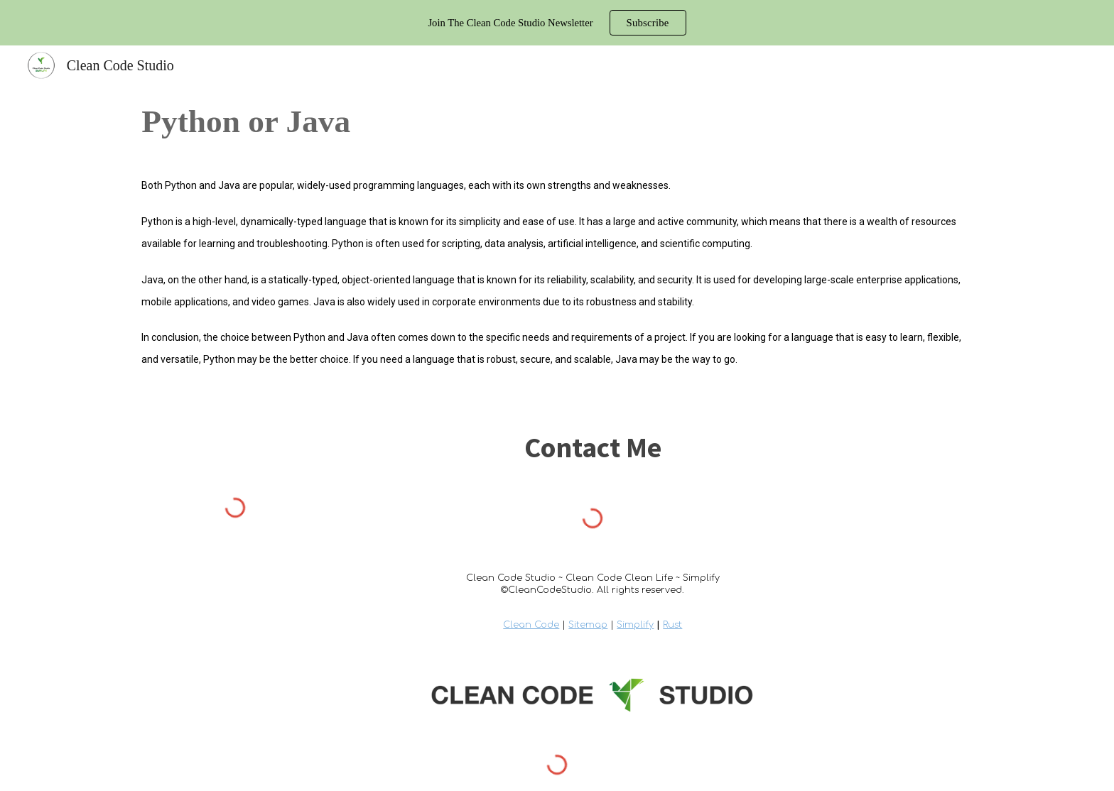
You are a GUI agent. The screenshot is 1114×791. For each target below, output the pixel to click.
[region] (557, 22)
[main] (557, 121)
